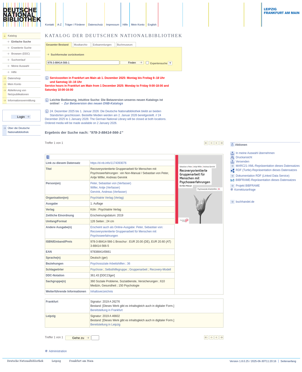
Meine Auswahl (20, 65)
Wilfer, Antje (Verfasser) (105, 187)
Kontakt (49, 24)
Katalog (12, 35)
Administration (56, 351)
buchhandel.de (245, 201)
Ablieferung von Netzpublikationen (18, 92)
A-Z (59, 24)
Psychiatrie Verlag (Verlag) (107, 197)
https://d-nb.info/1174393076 (108, 163)
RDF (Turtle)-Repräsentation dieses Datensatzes (266, 170)
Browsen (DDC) (20, 53)
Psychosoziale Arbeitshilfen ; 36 (110, 263)
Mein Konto (138, 24)
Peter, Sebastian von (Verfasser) (110, 183)
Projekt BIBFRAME (248, 185)
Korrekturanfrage (243, 189)
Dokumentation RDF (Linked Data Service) (262, 175)
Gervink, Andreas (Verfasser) (108, 191)
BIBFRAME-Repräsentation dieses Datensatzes (266, 180)
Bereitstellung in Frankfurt (106, 310)
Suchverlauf (18, 59)
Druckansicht (244, 157)
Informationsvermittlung (21, 100)
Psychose (96, 269)
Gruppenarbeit (138, 269)
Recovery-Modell (160, 269)
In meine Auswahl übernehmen (255, 153)
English (152, 24)
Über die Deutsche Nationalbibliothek (19, 130)
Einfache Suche (21, 41)
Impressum (112, 24)
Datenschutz (95, 24)
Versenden (242, 161)
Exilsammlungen (102, 44)
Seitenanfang (288, 361)
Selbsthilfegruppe (116, 269)
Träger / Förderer (75, 24)
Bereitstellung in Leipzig (105, 324)
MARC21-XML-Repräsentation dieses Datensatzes (268, 165)
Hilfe (125, 24)
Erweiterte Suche (21, 47)
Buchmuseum (125, 44)
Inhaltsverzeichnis (101, 291)
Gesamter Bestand (57, 44)
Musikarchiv (80, 44)
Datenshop (14, 78)
